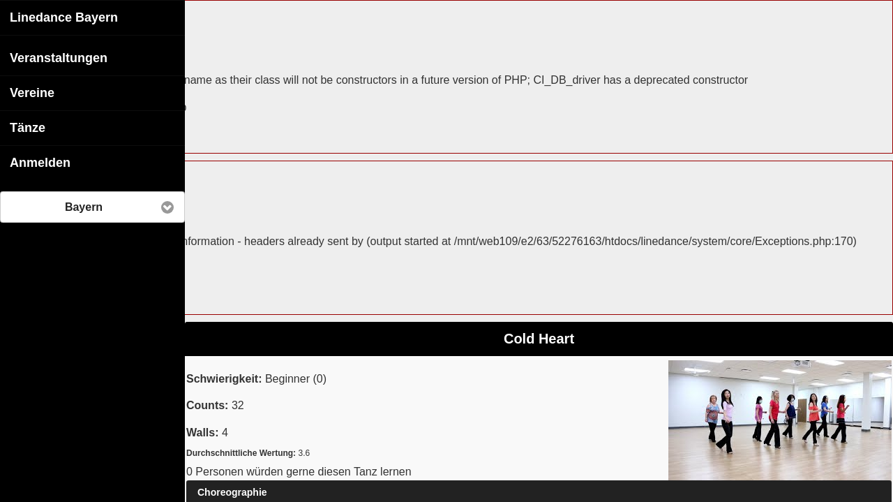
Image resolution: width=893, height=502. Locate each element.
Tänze (27, 127)
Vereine (32, 92)
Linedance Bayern (64, 17)
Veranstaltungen (58, 57)
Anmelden (40, 162)
